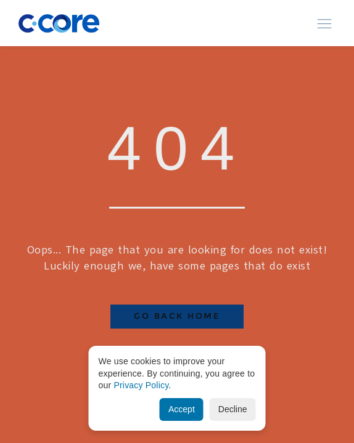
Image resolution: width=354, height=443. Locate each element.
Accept (181, 409)
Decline (232, 409)
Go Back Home (177, 316)
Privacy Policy (140, 385)
